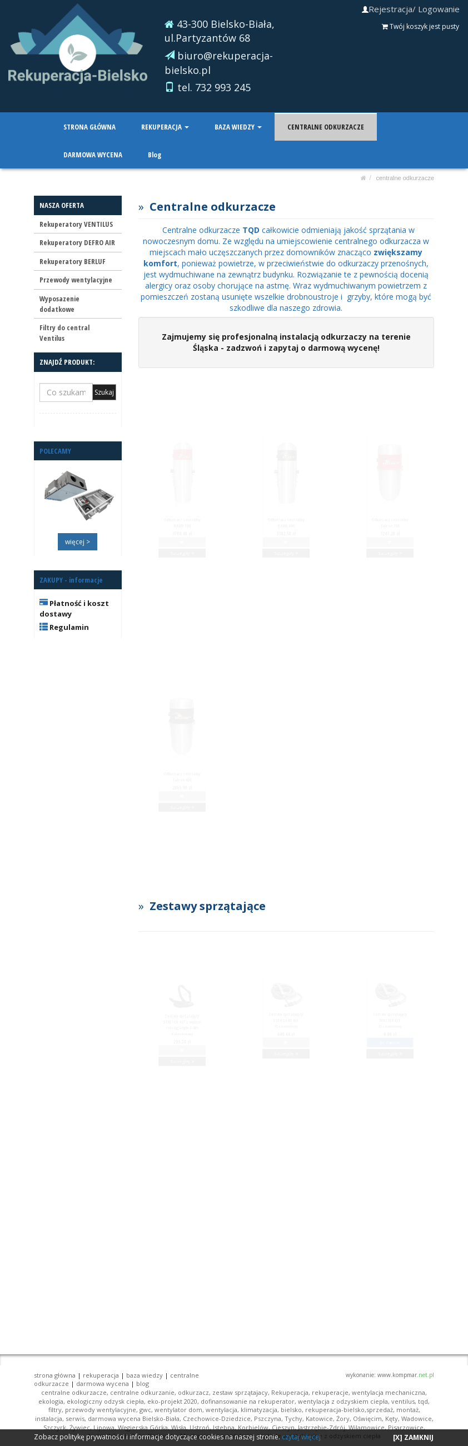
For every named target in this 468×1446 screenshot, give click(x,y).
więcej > (77, 541)
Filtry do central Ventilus (64, 332)
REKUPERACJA (164, 127)
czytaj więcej (301, 1437)
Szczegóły (182, 588)
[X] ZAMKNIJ (413, 1437)
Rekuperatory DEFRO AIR (77, 242)
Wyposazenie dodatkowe (59, 304)
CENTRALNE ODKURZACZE (325, 127)
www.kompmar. (405, 1375)
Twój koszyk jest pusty (420, 26)
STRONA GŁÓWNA (89, 127)
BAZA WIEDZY (237, 127)
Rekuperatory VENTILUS (76, 224)
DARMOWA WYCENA (92, 155)
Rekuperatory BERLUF (72, 261)
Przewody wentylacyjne (75, 280)
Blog (154, 155)
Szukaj (104, 392)
